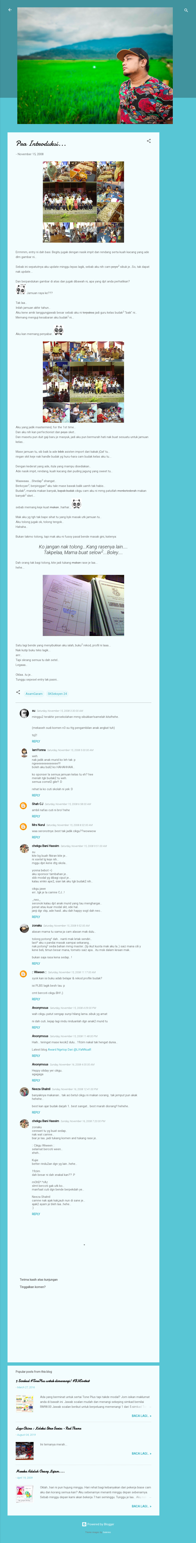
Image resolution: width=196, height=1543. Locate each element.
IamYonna (39, 750)
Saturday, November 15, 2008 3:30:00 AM (60, 710)
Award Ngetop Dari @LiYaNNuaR (69, 1049)
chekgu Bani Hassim (45, 846)
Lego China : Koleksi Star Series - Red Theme (48, 1428)
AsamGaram (34, 694)
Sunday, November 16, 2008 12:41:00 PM (75, 1089)
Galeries (107, 1532)
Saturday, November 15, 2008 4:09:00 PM (73, 1007)
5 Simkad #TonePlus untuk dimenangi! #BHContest (52, 1381)
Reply (36, 741)
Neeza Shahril (41, 1089)
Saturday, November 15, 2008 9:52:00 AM (66, 925)
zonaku (37, 925)
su (33, 711)
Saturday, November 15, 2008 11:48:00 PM (73, 1036)
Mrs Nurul (38, 825)
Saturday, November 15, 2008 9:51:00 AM (84, 846)
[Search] (186, 11)
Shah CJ (37, 804)
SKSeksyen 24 (57, 694)
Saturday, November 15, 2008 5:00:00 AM (70, 750)
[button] (148, 141)
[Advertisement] (176, 193)
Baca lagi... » (141, 1416)
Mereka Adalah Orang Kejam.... (40, 1471)
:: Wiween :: (39, 972)
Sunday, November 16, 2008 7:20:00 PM (83, 1121)
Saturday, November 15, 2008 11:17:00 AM (72, 972)
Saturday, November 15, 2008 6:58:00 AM (68, 804)
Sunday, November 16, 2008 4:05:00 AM (72, 1064)
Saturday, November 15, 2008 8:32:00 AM (69, 825)
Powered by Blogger (98, 1524)
